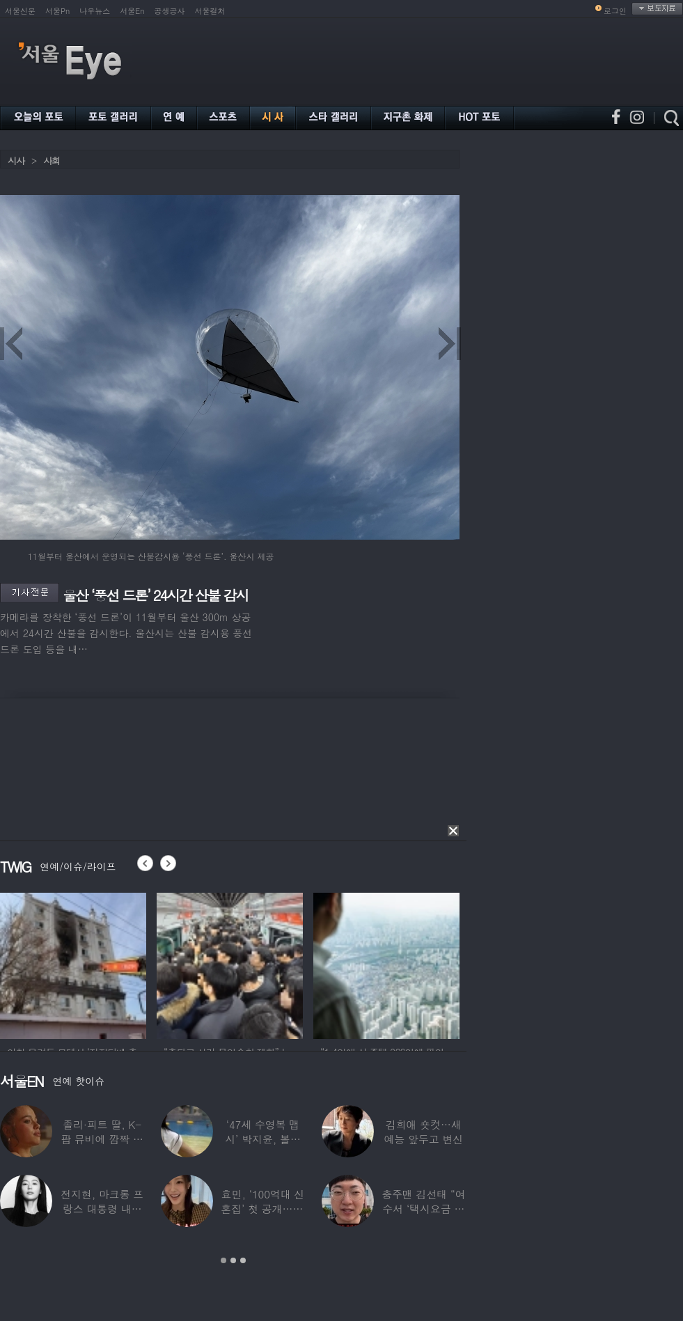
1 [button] (223, 1260)
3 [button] (243, 1260)
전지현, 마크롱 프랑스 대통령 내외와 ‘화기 (102, 1208)
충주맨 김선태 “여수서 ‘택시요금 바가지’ (423, 1208)
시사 (16, 160)
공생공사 (170, 11)
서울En (132, 11)
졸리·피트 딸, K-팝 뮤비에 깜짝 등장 (102, 1139)
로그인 (615, 11)
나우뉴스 (94, 11)
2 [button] (233, 1260)
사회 (51, 160)
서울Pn (57, 11)
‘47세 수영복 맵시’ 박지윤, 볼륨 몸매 (263, 1139)
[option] (73, 964)
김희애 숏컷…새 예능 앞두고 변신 (423, 1131)
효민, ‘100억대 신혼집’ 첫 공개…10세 (262, 1208)
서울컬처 (210, 11)
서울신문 (20, 11)
